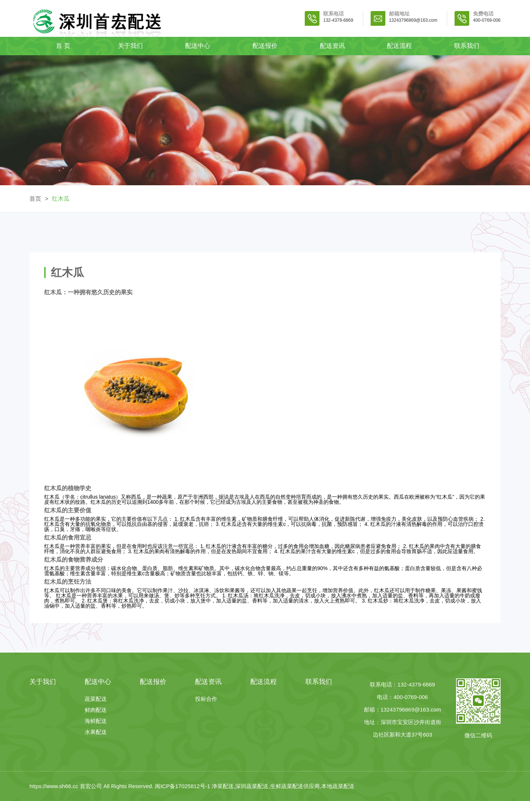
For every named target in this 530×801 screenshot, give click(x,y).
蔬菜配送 (96, 699)
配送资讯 (332, 45)
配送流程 (399, 45)
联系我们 (466, 45)
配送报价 (265, 45)
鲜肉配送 (96, 710)
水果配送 (96, 732)
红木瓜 (61, 199)
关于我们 (130, 45)
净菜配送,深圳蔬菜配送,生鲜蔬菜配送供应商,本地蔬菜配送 (283, 786)
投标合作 (206, 699)
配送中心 (197, 45)
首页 (35, 199)
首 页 (63, 45)
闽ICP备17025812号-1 (183, 786)
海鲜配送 (96, 721)
